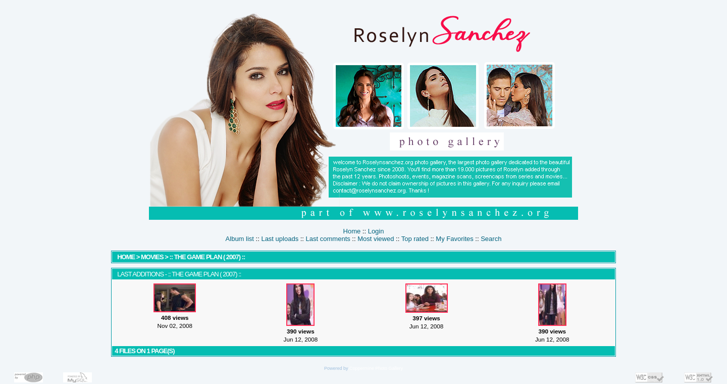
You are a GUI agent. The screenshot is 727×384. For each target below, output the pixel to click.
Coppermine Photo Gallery (376, 368)
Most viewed (375, 239)
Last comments (328, 239)
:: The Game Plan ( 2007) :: (207, 257)
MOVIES (152, 257)
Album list (240, 239)
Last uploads (279, 239)
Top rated (415, 239)
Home (352, 231)
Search (491, 239)
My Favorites (454, 239)
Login (376, 231)
